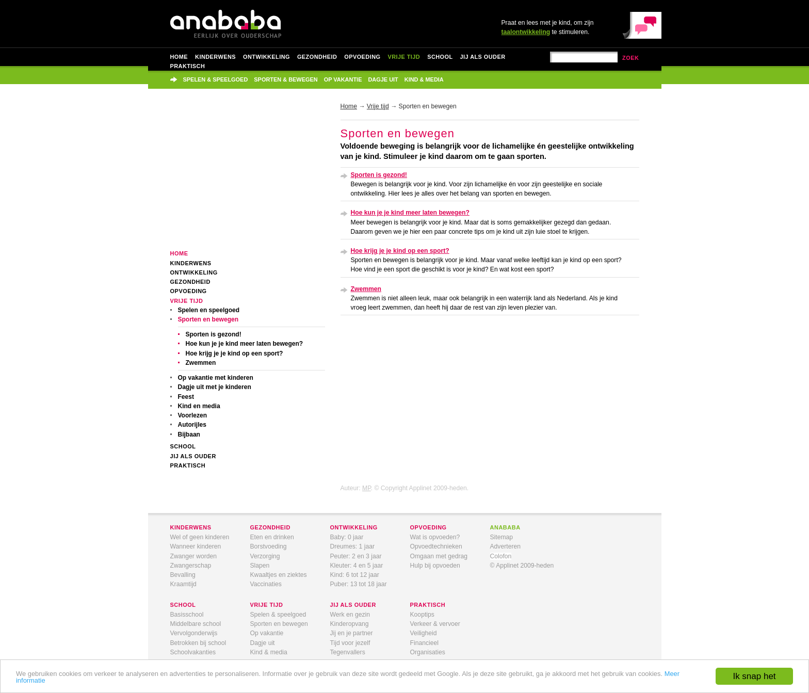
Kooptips (422, 614)
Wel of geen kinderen (200, 537)
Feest (186, 396)
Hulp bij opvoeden (435, 565)
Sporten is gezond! (213, 334)
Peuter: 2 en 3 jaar (356, 556)
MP (366, 488)
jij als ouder (353, 605)
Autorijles (192, 424)
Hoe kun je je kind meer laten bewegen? (244, 343)
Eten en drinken (272, 537)
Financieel (424, 643)
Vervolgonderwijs (194, 633)
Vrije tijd (403, 57)
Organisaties (427, 652)
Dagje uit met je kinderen (214, 387)
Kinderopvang (349, 623)
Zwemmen (201, 362)
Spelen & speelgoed (215, 79)
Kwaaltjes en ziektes (278, 574)
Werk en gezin (350, 614)
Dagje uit (383, 79)
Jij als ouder (483, 57)
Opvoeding (362, 57)
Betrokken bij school (198, 643)
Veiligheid (423, 633)
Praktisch (187, 66)
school (183, 605)
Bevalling (183, 574)
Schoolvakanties (193, 652)
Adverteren (505, 546)
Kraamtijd (183, 584)
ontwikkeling (354, 527)
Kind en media (199, 406)
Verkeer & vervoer (435, 623)
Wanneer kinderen (195, 546)
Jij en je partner (351, 633)
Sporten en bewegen (208, 319)
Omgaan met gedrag (439, 556)
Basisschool (187, 614)
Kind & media (424, 79)
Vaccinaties (266, 584)
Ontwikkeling (266, 57)
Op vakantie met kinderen (215, 377)
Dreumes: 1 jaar (352, 546)
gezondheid (270, 527)
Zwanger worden (193, 556)
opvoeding (428, 527)
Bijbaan (189, 434)
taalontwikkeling (526, 32)
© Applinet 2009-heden (522, 565)
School (439, 57)
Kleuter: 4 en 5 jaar (356, 565)
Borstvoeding (268, 546)
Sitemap (501, 537)
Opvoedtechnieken (436, 546)
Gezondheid (317, 57)
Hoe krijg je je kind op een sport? (234, 353)
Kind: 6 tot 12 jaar (354, 574)
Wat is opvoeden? (435, 537)
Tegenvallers (347, 652)
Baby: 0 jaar (347, 537)
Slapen (260, 565)
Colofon (501, 556)
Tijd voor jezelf (350, 643)
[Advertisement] (247, 176)
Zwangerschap (191, 565)
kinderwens (191, 527)
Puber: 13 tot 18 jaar (358, 584)
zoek (630, 58)
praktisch (428, 605)
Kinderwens (215, 57)
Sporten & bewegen (285, 79)
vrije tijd (266, 605)
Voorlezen (192, 415)
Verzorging (265, 556)
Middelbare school (195, 623)
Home (179, 57)
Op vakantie (343, 79)
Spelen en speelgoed (209, 310)
